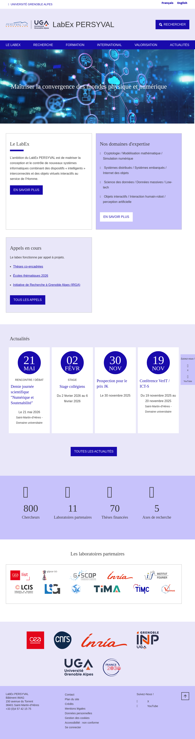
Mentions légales (75, 708)
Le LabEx (13, 45)
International (109, 45)
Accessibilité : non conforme (82, 722)
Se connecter (73, 727)
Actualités (179, 45)
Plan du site (72, 699)
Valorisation (146, 45)
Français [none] (167, 3)
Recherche (43, 45)
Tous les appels (27, 299)
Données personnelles (78, 713)
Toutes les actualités (94, 451)
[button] (31, 4)
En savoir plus (26, 190)
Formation (75, 45)
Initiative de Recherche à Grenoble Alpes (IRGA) (46, 284)
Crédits (69, 703)
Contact (69, 694)
